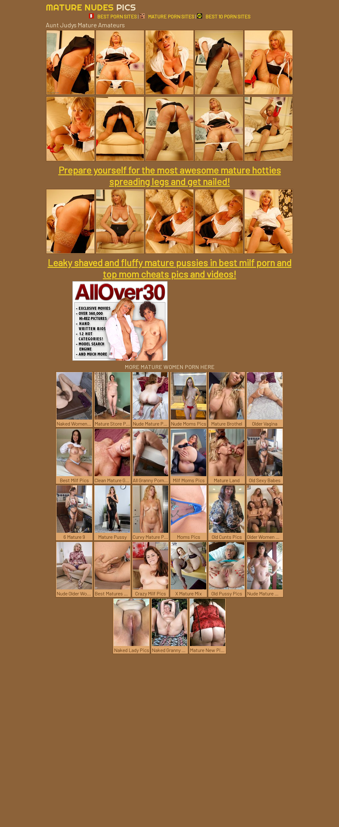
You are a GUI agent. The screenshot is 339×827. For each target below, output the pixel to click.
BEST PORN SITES (113, 16)
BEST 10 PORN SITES (223, 16)
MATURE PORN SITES (167, 16)
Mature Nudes (91, 7)
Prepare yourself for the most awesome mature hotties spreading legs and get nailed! (169, 175)
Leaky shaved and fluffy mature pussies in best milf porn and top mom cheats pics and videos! (169, 268)
